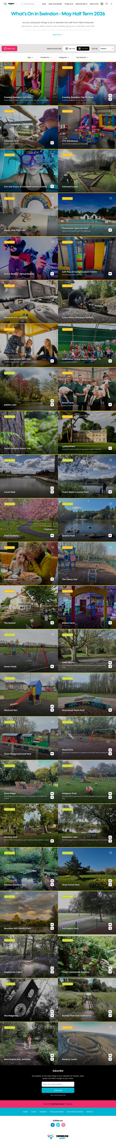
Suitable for (46, 53)
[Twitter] (58, 1121)
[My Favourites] (107, 4)
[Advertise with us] (111, 4)
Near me (9, 44)
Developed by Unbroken (105, 1143)
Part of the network (58, 1100)
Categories (64, 53)
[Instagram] (63, 1121)
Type (30, 53)
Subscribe (58, 1086)
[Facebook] (53, 1121)
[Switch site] (16, 4)
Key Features (82, 53)
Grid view (83, 44)
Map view (70, 44)
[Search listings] (30, 4)
